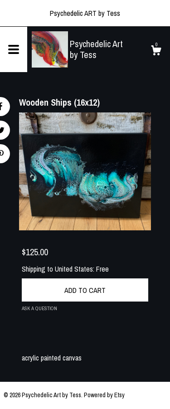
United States (74, 269)
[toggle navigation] (13, 49)
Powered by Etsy (104, 395)
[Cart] (156, 51)
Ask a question (39, 308)
